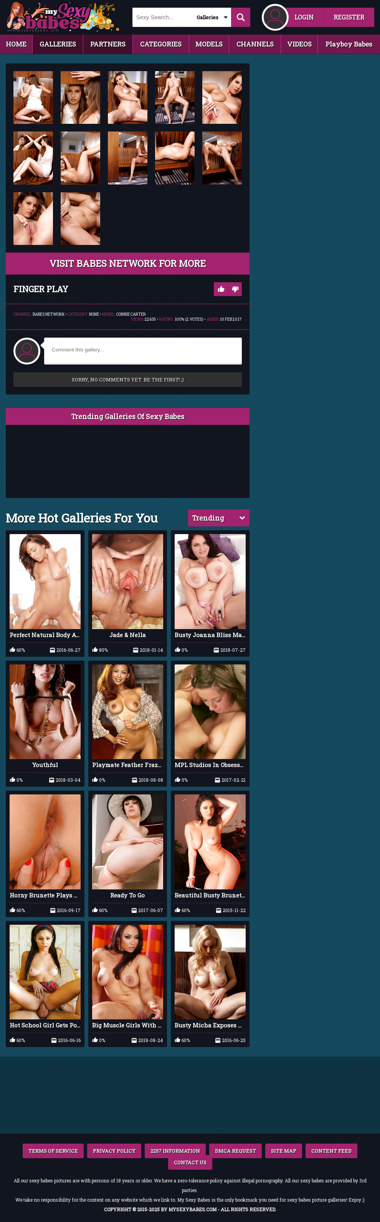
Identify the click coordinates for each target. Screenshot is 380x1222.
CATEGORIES (161, 44)
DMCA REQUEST (235, 1150)
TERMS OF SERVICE (53, 1150)
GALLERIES (58, 44)
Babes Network (48, 314)
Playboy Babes (348, 44)
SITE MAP (283, 1150)
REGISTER (349, 17)
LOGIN (304, 17)
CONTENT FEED (331, 1150)
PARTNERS (108, 44)
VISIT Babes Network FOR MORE (128, 263)
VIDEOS (299, 44)
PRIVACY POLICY (114, 1150)
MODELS (209, 44)
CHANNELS (255, 44)
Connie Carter (131, 314)
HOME (16, 44)
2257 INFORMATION (175, 1150)
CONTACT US (190, 1162)
